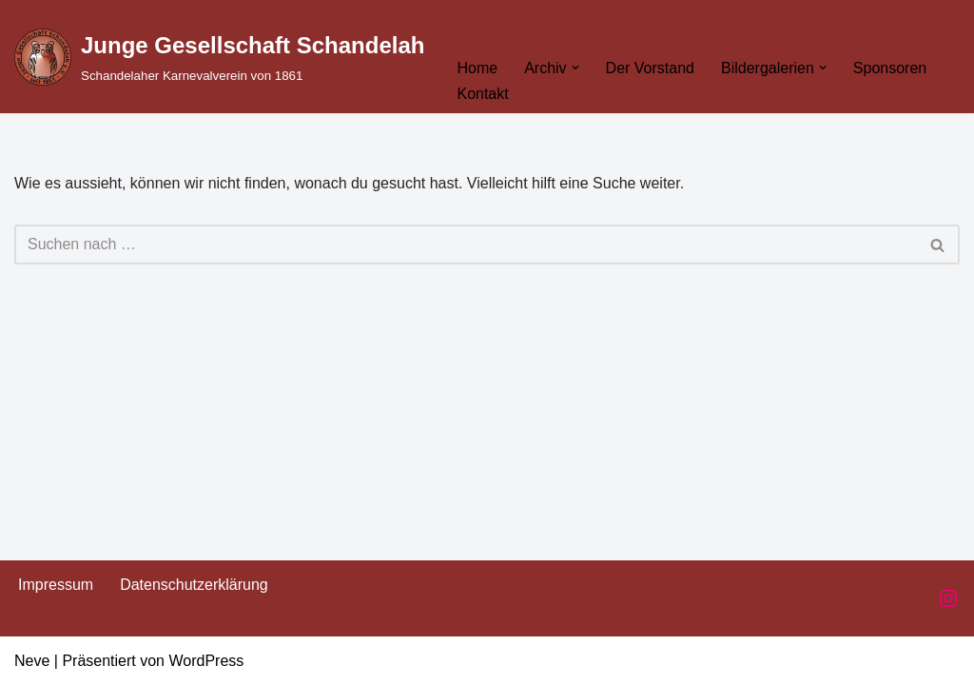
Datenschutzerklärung (194, 585)
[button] (575, 67)
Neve (31, 661)
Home (477, 68)
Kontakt (482, 94)
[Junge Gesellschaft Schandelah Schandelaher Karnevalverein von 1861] (219, 57)
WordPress (206, 661)
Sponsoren (889, 68)
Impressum (55, 585)
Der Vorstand (650, 68)
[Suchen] (465, 244)
